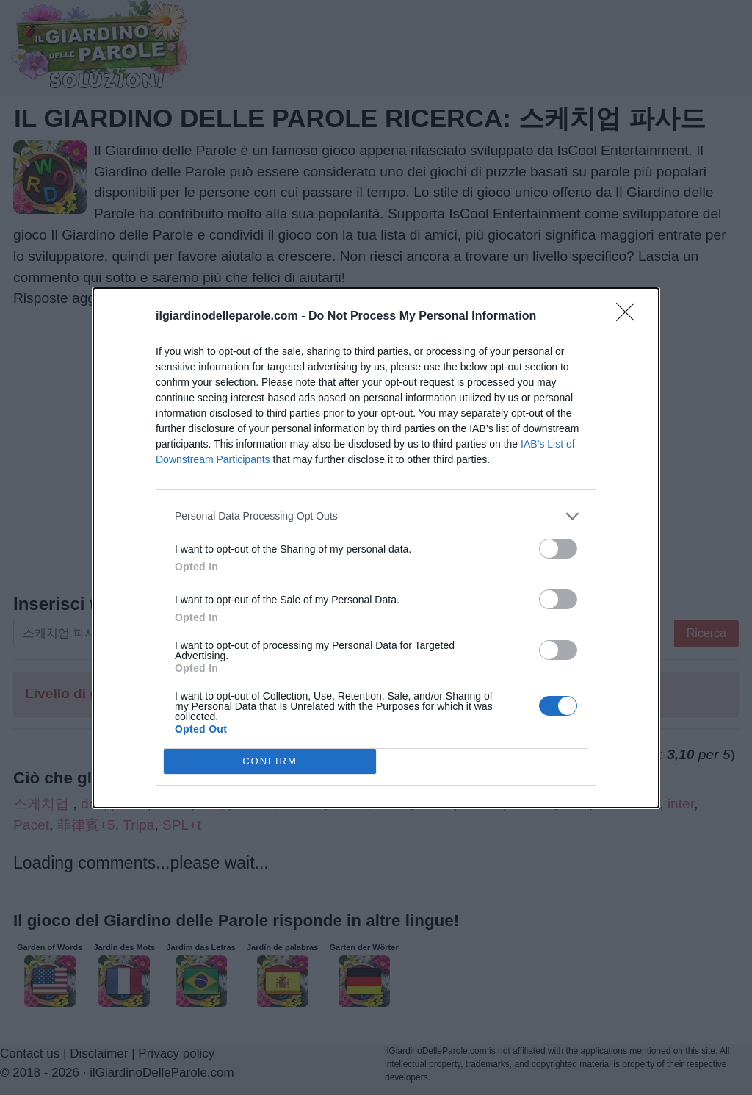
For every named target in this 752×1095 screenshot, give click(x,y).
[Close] (630, 317)
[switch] (558, 549)
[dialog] (376, 548)
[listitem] (376, 516)
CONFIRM (269, 760)
